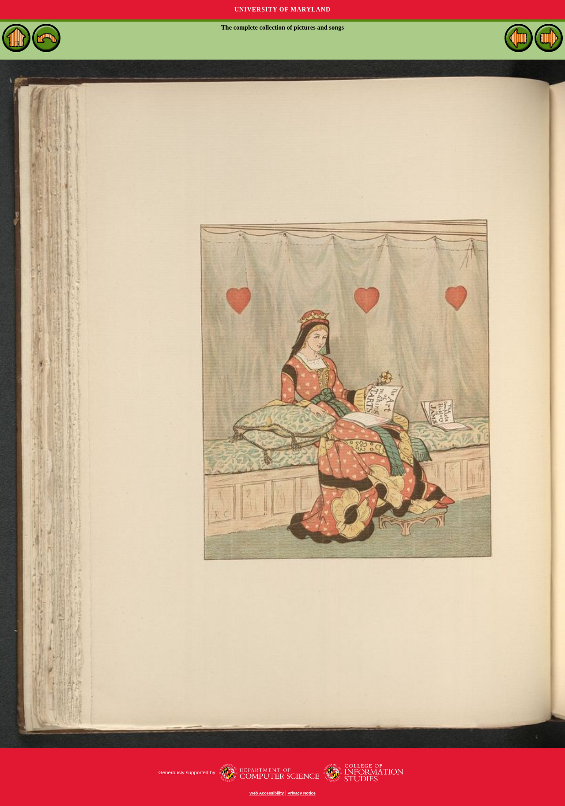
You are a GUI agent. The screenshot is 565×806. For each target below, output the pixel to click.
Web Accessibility (266, 793)
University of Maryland (282, 9)
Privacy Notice (301, 793)
